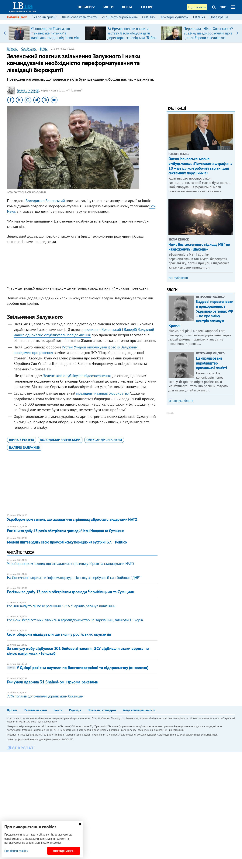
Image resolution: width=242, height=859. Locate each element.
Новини (86, 7)
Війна (43, 48)
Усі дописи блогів (180, 401)
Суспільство (28, 48)
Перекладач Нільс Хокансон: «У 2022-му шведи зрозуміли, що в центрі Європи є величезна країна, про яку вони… (208, 35)
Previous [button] (4, 33)
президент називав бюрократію (102, 393)
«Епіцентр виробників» (120, 17)
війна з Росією (21, 440)
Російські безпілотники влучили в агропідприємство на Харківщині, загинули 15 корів (75, 620)
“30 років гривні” (44, 17)
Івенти (58, 710)
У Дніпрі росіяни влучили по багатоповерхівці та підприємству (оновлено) (77, 667)
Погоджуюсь (63, 851)
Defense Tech (17, 17)
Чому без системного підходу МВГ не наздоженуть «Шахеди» (199, 247)
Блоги (108, 7)
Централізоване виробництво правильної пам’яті (211, 363)
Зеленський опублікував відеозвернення (77, 375)
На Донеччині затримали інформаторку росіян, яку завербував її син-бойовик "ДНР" (73, 577)
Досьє (127, 7)
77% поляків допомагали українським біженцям (45, 696)
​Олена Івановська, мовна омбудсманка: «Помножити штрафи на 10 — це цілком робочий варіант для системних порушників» (200, 166)
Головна (12, 48)
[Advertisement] (82, 266)
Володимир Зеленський (45, 200)
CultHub (148, 17)
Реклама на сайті (35, 710)
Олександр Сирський (104, 440)
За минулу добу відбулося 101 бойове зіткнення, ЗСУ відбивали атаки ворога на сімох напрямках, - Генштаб (78, 651)
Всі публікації (178, 278)
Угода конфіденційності (139, 710)
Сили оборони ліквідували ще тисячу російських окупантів (59, 634)
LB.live (147, 7)
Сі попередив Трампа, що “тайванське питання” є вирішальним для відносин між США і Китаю (55, 35)
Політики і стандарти (102, 710)
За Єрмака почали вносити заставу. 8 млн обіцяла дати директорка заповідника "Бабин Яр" (131, 35)
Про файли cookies (16, 851)
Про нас (12, 710)
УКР (223, 7)
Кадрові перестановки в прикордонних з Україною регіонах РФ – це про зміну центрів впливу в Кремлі (200, 313)
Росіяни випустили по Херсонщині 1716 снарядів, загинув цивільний (61, 606)
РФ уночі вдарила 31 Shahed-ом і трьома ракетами (52, 682)
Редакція (75, 710)
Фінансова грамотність (80, 17)
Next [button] (237, 33)
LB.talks (199, 17)
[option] (45, 33)
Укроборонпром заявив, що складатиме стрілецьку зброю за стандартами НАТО (72, 519)
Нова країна (218, 17)
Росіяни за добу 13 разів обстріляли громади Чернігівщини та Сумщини (65, 530)
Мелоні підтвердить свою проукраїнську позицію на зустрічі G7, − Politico (67, 542)
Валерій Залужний (24, 447)
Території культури (173, 17)
